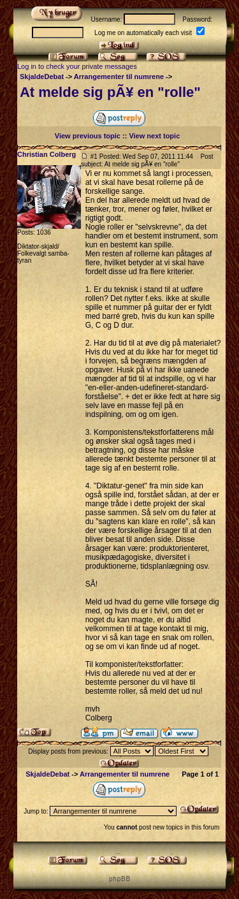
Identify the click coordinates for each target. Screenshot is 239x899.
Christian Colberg (46, 154)
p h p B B (119, 878)
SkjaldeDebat (42, 76)
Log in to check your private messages (77, 66)
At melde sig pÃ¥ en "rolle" (110, 92)
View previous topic (87, 136)
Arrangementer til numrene (119, 76)
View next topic (154, 136)
